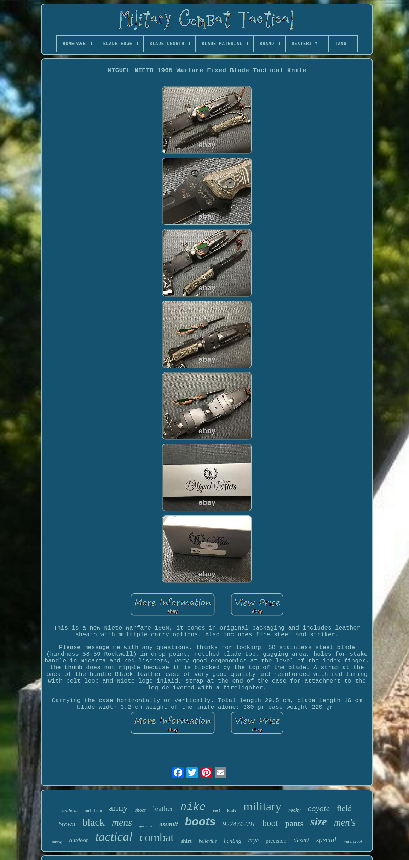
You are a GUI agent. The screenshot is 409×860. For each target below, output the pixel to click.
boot (270, 823)
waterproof (352, 841)
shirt (186, 841)
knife (231, 810)
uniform (70, 810)
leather (163, 808)
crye (253, 840)
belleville (208, 841)
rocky (294, 810)
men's (345, 822)
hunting (232, 841)
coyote (319, 808)
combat (156, 837)
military (262, 806)
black (93, 822)
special (326, 840)
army (118, 808)
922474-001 (239, 824)
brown (66, 824)
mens (122, 822)
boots (200, 821)
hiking (57, 842)
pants (294, 823)
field (344, 808)
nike (193, 807)
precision (276, 841)
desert (301, 840)
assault (168, 824)
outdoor (78, 840)
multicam (93, 811)
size (318, 821)
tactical (113, 837)
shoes (140, 810)
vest (216, 810)
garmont (145, 826)
